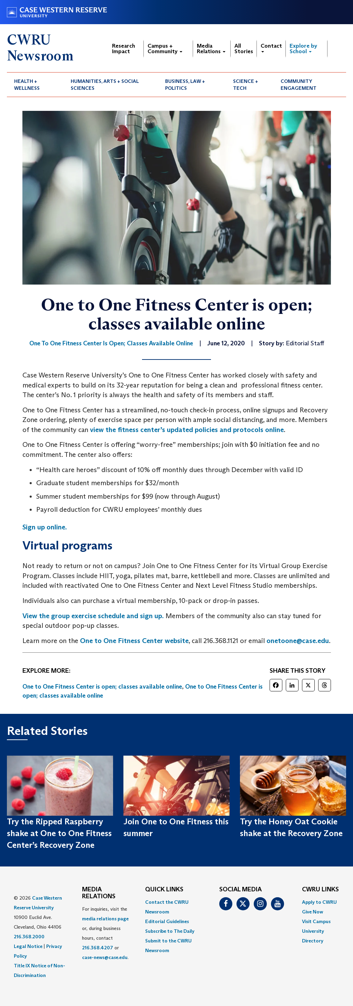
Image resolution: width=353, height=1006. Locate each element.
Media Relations (211, 48)
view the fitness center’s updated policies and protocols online (187, 429)
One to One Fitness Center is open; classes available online (102, 686)
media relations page (105, 919)
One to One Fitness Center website (134, 640)
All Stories (243, 48)
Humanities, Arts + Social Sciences (105, 84)
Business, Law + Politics (185, 84)
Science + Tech (245, 84)
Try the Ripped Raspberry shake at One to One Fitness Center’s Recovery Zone (59, 833)
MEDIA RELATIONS (98, 893)
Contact (271, 47)
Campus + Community (165, 48)
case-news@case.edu (105, 957)
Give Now (312, 912)
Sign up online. (44, 527)
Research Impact (123, 48)
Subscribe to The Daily (169, 931)
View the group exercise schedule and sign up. (93, 616)
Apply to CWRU (319, 902)
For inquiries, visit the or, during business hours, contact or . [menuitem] (105, 933)
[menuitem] (35, 85)
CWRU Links (320, 889)
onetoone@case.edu (297, 640)
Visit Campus (316, 921)
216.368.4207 (97, 948)
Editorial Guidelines (167, 921)
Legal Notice (28, 946)
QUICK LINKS (164, 889)
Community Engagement (298, 84)
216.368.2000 (29, 936)
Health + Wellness (27, 84)
